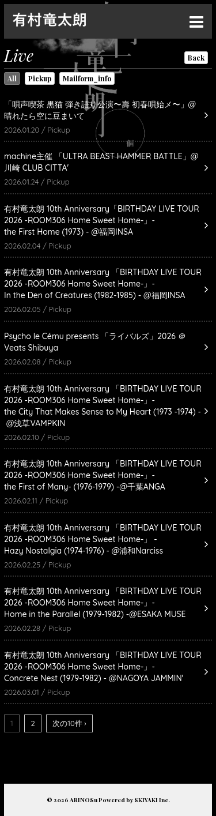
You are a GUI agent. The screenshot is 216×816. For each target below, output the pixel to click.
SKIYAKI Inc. (152, 800)
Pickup (39, 78)
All (12, 78)
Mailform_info (87, 78)
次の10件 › (69, 723)
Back (196, 57)
